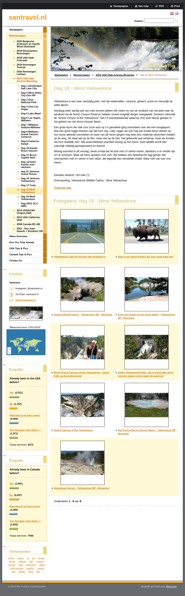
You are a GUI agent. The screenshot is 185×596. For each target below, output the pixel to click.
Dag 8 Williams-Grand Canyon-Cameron (30, 134)
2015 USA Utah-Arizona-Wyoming (115, 75)
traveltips (30, 568)
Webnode (171, 586)
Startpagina (61, 75)
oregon (11, 558)
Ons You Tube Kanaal (21, 242)
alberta (42, 565)
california (22, 561)
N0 (11, 404)
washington (31, 565)
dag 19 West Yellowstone (28, 197)
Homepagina (121, 6)
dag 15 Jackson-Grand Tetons (30, 172)
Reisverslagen (81, 75)
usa (33, 558)
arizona (12, 561)
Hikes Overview (18, 236)
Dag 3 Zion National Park (29, 101)
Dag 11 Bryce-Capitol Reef (29, 156)
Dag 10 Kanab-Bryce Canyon (29, 149)
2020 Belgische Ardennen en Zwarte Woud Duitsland (28, 44)
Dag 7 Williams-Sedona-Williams (30, 126)
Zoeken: (139, 21)
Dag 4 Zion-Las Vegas (29, 107)
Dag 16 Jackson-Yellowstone (30, 179)
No (11, 495)
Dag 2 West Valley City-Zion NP (31, 94)
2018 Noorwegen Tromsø (26, 66)
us (28, 558)
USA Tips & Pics (18, 248)
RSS (161, 6)
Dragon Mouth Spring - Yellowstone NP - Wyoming (83, 314)
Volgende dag (62, 187)
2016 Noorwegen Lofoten (26, 72)
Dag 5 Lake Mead (31, 113)
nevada (41, 558)
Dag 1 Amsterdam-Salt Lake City (31, 87)
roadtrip (21, 571)
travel (20, 565)
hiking (30, 571)
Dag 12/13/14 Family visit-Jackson (28, 164)
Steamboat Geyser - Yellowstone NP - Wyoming (81, 488)
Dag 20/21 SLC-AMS (30, 204)
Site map (143, 6)
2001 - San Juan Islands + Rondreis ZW (30, 229)
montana (40, 561)
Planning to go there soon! (25, 415)
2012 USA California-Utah (29, 218)
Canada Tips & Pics (20, 254)
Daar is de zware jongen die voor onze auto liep (145, 256)
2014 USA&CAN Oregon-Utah (26, 211)
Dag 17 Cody (28, 185)
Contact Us (15, 260)
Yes (12, 392)
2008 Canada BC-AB (28, 224)
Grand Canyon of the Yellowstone (73, 430)
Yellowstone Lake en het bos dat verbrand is (79, 256)
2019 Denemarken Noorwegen (27, 52)
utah (31, 561)
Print (177, 6)
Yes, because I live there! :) (25, 430)
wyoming (11, 565)
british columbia (16, 568)
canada (20, 558)
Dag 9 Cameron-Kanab (30, 142)
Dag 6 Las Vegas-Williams (31, 119)
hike (38, 571)
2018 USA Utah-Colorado (26, 59)
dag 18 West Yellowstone (28, 190)
